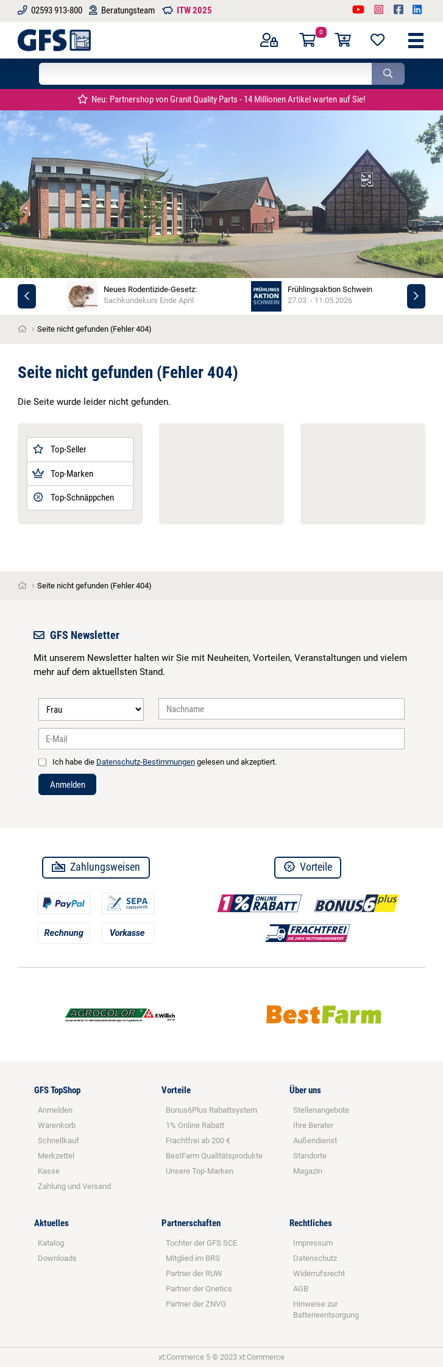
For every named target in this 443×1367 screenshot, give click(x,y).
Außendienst (315, 1140)
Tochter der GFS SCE (201, 1242)
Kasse (49, 1171)
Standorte (310, 1155)
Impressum (313, 1242)
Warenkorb (57, 1125)
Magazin (307, 1171)
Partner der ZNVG (196, 1303)
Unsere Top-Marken (199, 1171)
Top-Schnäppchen (73, 497)
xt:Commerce (262, 1357)
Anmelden (67, 784)
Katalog (51, 1242)
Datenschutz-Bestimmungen (145, 761)
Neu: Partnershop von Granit (221, 99)
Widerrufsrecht (319, 1273)
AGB (300, 1288)
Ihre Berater (313, 1125)
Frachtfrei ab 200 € (198, 1140)
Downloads (57, 1258)
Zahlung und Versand (74, 1186)
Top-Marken (62, 473)
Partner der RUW (194, 1273)
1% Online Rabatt (195, 1125)
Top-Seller (59, 449)
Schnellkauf (58, 1140)
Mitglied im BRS (193, 1258)
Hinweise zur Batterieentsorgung (326, 1309)
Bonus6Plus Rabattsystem (211, 1110)
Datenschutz (315, 1258)
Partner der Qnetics (199, 1288)
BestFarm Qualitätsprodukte (214, 1155)
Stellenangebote (321, 1110)
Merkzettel (56, 1155)
